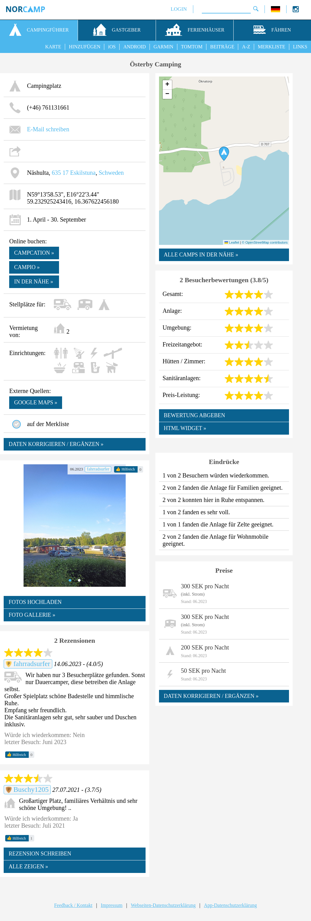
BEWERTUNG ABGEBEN (194, 415)
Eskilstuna (82, 172)
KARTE (53, 46)
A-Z (246, 46)
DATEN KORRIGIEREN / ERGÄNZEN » (56, 444)
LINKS (300, 46)
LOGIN (179, 9)
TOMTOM (192, 46)
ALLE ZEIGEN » (28, 866)
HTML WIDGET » (185, 428)
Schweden (111, 172)
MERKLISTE (271, 46)
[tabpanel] (75, 525)
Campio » (27, 267)
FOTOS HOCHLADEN (35, 602)
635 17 (60, 172)
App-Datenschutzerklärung (230, 905)
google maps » (35, 402)
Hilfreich (125, 469)
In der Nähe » (33, 282)
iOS (112, 46)
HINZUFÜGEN (84, 46)
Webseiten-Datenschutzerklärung (163, 905)
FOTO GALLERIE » (32, 615)
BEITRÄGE (222, 46)
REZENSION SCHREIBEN (40, 854)
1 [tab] (70, 581)
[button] (224, 154)
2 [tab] (79, 581)
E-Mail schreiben (48, 129)
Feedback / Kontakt (73, 905)
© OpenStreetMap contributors (264, 242)
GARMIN (163, 46)
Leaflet (231, 242)
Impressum (111, 905)
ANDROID (134, 46)
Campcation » (34, 253)
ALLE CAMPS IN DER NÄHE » (201, 255)
